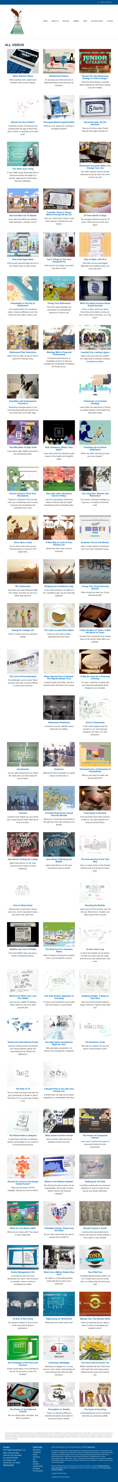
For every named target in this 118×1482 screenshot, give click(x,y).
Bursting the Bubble (95, 905)
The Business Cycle (95, 1042)
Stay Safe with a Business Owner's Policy (59, 494)
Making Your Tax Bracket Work (95, 1319)
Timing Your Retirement (59, 303)
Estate (35, 1454)
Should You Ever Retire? (23, 122)
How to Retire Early (22, 905)
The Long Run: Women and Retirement (95, 494)
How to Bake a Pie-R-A (95, 259)
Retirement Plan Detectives (23, 352)
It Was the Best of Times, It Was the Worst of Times (95, 631)
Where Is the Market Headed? (58, 1181)
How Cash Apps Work (23, 259)
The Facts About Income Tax (95, 1363)
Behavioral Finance (58, 76)
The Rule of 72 (23, 1089)
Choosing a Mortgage (59, 1363)
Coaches (23, 813)
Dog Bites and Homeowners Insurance (23, 402)
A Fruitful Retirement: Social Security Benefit (59, 814)
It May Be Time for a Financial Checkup (95, 677)
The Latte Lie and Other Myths (59, 630)
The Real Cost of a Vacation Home (59, 950)
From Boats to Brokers (95, 813)
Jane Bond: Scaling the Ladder (23, 859)
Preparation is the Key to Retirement (23, 304)
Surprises (59, 769)
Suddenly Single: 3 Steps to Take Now (95, 997)
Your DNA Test (95, 1272)
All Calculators (38, 1471)
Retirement (37, 1450)
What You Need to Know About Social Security (95, 304)
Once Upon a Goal (23, 542)
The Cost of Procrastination (23, 676)
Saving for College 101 (23, 630)
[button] (55, 21)
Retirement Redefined (59, 722)
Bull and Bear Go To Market (22, 215)
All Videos (36, 1468)
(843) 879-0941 (104, 2)
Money (35, 1461)
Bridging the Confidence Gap (59, 586)
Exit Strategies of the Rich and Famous (23, 1364)
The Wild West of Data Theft (23, 447)
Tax (34, 1459)
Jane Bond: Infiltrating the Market (59, 860)
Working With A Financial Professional (59, 353)
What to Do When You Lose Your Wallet (22, 997)
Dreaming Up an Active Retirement (95, 448)
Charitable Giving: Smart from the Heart (59, 1229)
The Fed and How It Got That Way (95, 860)
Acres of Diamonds (95, 722)
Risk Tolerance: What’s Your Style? (59, 448)
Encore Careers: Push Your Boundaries (22, 494)
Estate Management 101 (23, 1272)
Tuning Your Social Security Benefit (95, 587)
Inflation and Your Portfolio (23, 949)
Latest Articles (38, 1466)
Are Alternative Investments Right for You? (59, 1043)
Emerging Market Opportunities (58, 122)
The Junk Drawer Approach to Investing (59, 997)
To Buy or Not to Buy (23, 1319)
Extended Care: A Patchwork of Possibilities (95, 770)
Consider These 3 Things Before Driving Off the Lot (59, 213)
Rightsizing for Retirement (59, 1319)
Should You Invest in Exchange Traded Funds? (22, 1182)
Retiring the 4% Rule (95, 1181)
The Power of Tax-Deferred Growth (23, 1410)
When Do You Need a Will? (23, 1228)
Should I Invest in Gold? (95, 1228)
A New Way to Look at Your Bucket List (59, 543)
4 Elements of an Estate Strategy (95, 402)
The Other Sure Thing (23, 169)
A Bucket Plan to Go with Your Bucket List (59, 1090)
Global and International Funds (23, 1042)
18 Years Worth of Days (95, 215)
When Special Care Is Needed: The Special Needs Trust (59, 677)
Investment (37, 1452)
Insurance (36, 1457)
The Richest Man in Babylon (23, 1135)
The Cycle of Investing (95, 1409)
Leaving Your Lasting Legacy (95, 352)
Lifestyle (36, 1464)
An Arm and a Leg (95, 949)
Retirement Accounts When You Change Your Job (95, 167)
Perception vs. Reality (59, 1409)
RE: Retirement (22, 586)
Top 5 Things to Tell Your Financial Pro (59, 260)
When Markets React (23, 76)
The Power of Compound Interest (95, 1136)
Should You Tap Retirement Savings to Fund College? (95, 77)
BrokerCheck (91, 1447)
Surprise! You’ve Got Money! (95, 542)
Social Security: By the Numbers (95, 123)
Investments (23, 769)
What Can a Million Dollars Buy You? (59, 1273)
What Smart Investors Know (59, 1135)
